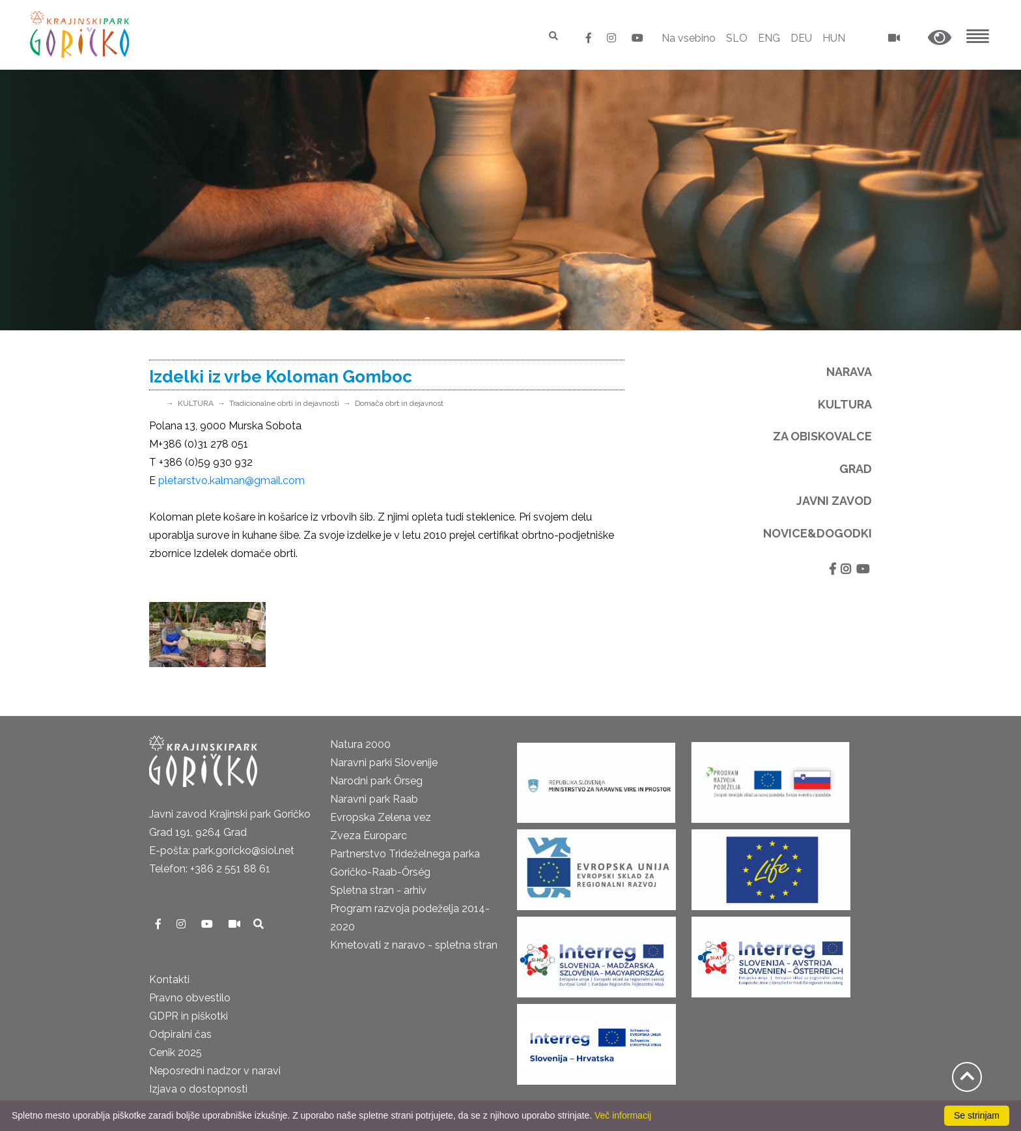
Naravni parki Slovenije (384, 762)
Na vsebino (689, 38)
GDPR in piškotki (188, 1016)
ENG (769, 38)
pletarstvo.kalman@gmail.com (231, 480)
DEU (801, 38)
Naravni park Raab (374, 799)
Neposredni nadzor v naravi (215, 1071)
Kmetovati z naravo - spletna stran (413, 945)
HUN (833, 38)
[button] (939, 38)
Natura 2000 (360, 744)
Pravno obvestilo (190, 998)
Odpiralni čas (180, 1034)
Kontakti (169, 979)
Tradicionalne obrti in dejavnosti (284, 403)
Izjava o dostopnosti (198, 1089)
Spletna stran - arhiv (378, 890)
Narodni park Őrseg (376, 781)
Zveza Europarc (368, 835)
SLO (737, 38)
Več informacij (622, 1115)
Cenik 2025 (175, 1052)
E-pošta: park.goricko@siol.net (221, 850)
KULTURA (196, 403)
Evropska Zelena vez (380, 817)
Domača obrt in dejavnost (399, 403)
